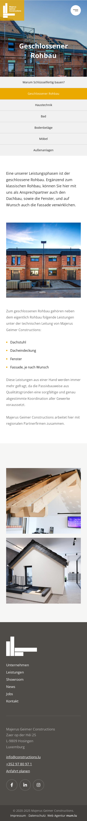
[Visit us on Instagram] (38, 785)
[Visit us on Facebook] (11, 785)
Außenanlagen (43, 150)
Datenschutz (37, 815)
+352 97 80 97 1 (19, 764)
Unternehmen (17, 665)
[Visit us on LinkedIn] (25, 785)
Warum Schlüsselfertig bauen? (44, 82)
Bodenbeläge (43, 128)
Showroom (15, 679)
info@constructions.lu (23, 757)
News (10, 686)
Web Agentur (56, 815)
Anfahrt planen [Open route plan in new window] (18, 771)
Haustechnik (43, 105)
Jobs (9, 693)
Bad (43, 116)
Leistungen (15, 672)
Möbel (43, 139)
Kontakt (12, 701)
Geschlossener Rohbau (43, 94)
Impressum (18, 815)
